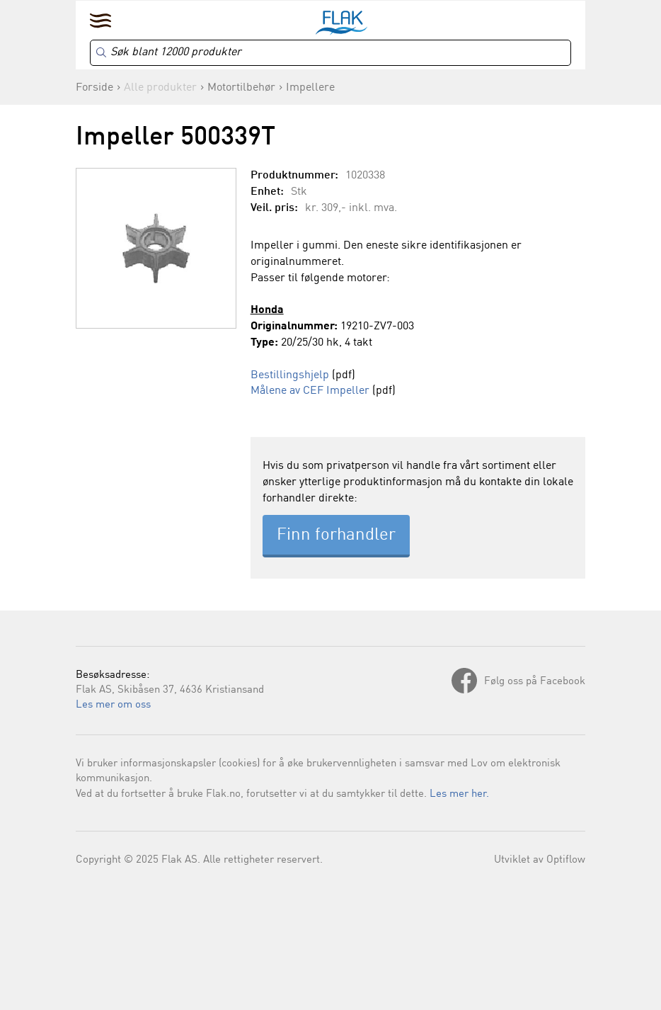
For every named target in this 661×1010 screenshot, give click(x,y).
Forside (94, 87)
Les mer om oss (113, 705)
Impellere (310, 87)
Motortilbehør (241, 87)
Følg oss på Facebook (534, 681)
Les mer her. (459, 794)
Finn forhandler (336, 535)
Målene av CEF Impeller (310, 391)
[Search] (330, 53)
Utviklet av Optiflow (539, 860)
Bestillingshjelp (290, 375)
